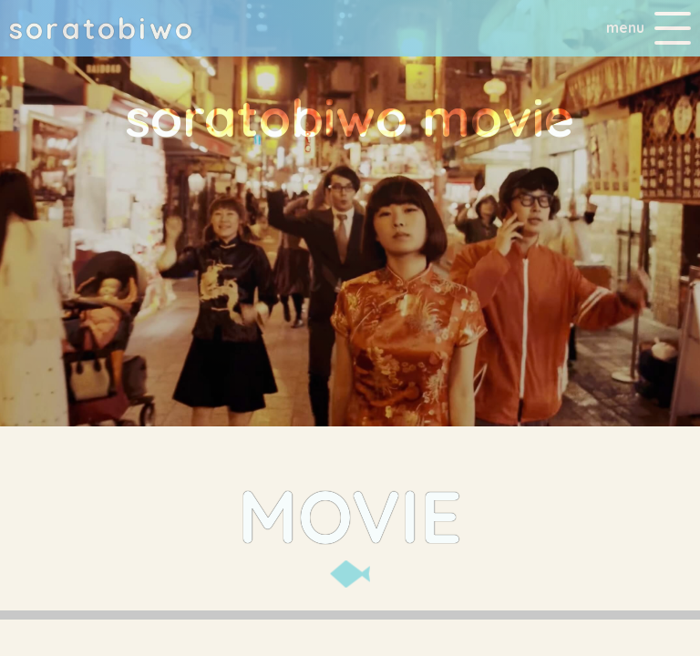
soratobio (102, 28)
